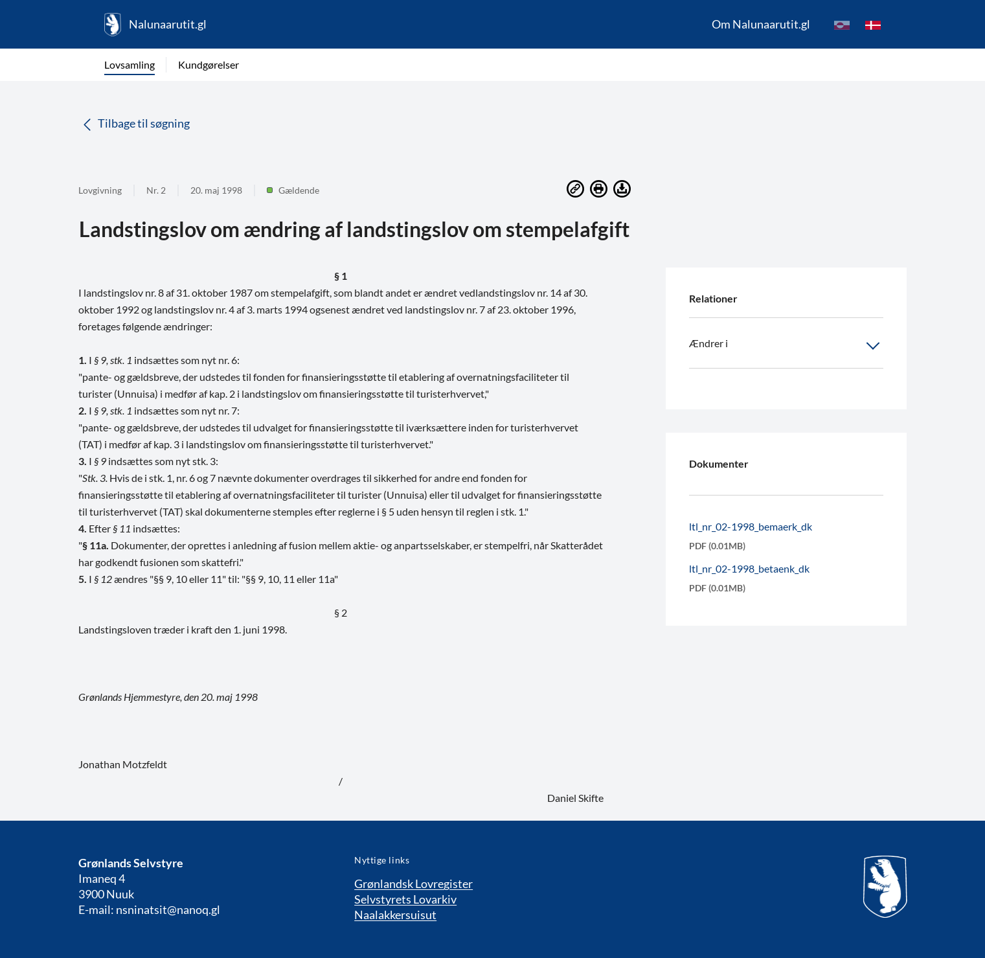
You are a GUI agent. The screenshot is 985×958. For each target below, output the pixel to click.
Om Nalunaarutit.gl (761, 24)
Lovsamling (129, 64)
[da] (873, 24)
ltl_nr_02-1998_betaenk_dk (749, 568)
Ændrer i (786, 346)
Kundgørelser (208, 64)
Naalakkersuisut (395, 914)
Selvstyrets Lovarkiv (405, 899)
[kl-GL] (842, 24)
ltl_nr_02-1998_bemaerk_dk (750, 526)
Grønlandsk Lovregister (413, 883)
